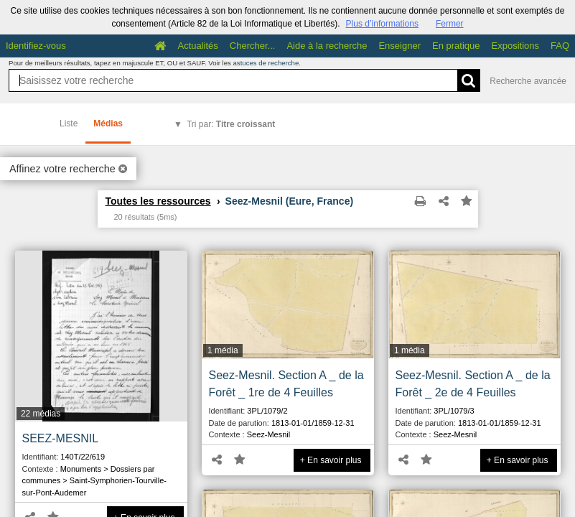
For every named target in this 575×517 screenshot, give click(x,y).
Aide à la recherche (326, 45)
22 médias (40, 414)
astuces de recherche (266, 63)
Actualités (197, 45)
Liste (69, 123)
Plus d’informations (382, 24)
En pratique (456, 45)
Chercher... (253, 45)
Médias (108, 123)
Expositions (515, 45)
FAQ (560, 45)
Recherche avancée (528, 81)
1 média (222, 350)
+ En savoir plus (331, 460)
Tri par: (231, 124)
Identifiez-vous (36, 45)
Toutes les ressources (158, 201)
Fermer (450, 24)
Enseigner (399, 45)
